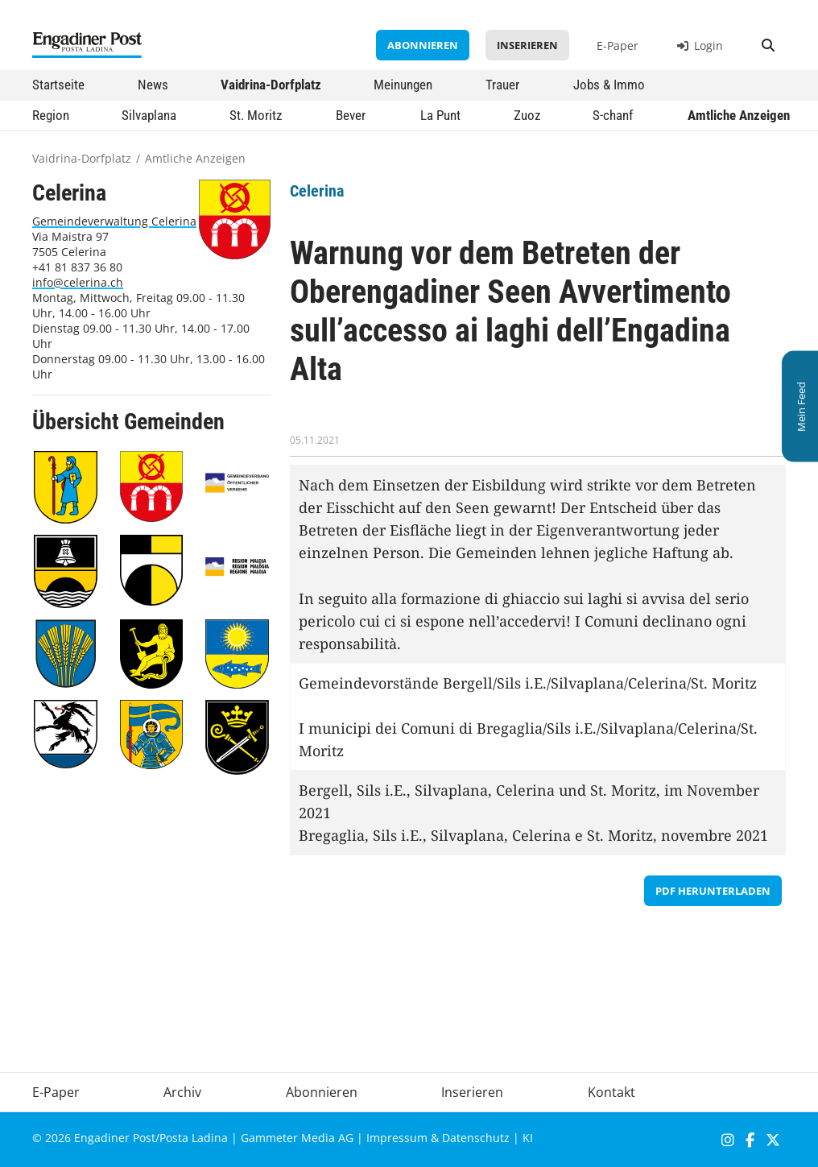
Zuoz (527, 115)
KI (528, 1137)
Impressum (397, 1137)
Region (50, 115)
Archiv (182, 1092)
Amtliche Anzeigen (739, 115)
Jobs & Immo (609, 85)
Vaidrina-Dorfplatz (271, 85)
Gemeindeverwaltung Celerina (114, 221)
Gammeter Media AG (297, 1137)
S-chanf (613, 115)
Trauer (502, 85)
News (153, 85)
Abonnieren (422, 45)
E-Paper (617, 45)
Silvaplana (149, 115)
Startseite (58, 85)
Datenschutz (476, 1137)
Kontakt (611, 1092)
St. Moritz (255, 115)
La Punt (440, 115)
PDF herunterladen (712, 891)
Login (700, 45)
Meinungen (403, 85)
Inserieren (527, 45)
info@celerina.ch (77, 282)
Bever (351, 115)
